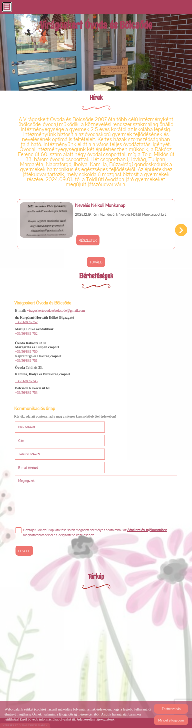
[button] (181, 229)
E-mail (110, 438)
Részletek (85, 239)
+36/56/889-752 (26, 320)
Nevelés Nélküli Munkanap (97, 204)
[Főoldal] (96, 27)
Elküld (25, 521)
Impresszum (118, 699)
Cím (103, 424)
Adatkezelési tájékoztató (87, 699)
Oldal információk (51, 699)
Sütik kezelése (143, 699)
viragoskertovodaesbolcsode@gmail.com (56, 308)
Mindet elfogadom (171, 720)
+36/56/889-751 (26, 358)
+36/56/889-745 (26, 379)
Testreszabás (171, 708)
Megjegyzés (27, 451)
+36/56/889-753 (26, 390)
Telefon (29, 438)
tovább (96, 261)
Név (27, 424)
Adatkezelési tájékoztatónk (95, 719)
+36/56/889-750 (26, 349)
